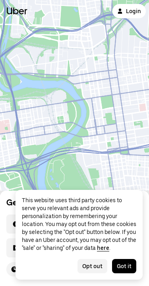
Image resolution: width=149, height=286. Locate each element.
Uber (16, 11)
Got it (124, 266)
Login (129, 11)
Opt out (92, 266)
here (103, 248)
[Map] (74, 95)
